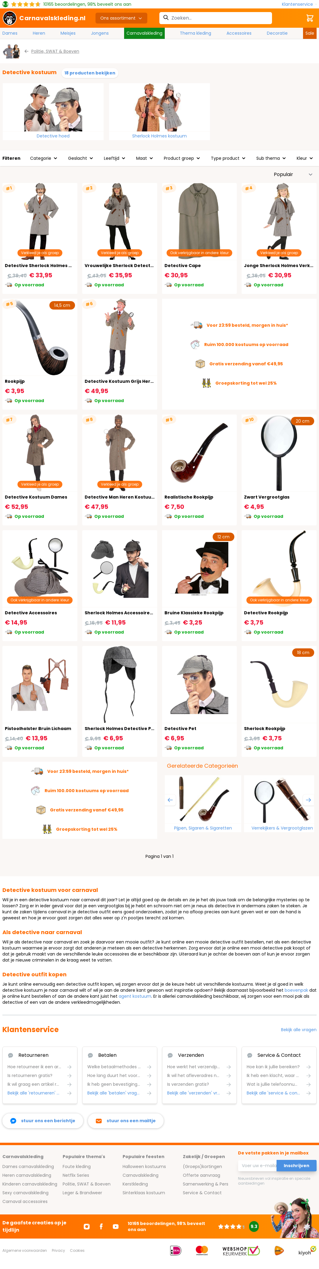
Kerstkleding (135, 1184)
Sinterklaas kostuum (144, 1193)
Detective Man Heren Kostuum (120, 497)
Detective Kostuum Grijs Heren (120, 381)
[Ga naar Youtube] (116, 1226)
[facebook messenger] (42, 1120)
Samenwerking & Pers (205, 1184)
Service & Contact (202, 1193)
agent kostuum (135, 996)
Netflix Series (76, 1175)
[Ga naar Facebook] (101, 1226)
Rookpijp (15, 381)
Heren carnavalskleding (26, 1175)
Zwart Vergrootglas (266, 497)
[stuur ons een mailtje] (126, 1120)
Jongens (100, 33)
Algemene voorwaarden (24, 1250)
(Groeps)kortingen (202, 1167)
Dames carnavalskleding (28, 1167)
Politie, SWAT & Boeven (87, 1184)
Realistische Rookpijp (188, 497)
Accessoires (239, 33)
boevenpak (296, 990)
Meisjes (68, 33)
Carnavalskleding (144, 33)
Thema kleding (195, 33)
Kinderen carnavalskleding (29, 1184)
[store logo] (44, 18)
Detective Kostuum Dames (36, 497)
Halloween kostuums (144, 1167)
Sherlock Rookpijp (264, 729)
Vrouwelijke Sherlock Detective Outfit (128, 266)
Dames (9, 33)
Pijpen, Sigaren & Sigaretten (203, 828)
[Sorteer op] (293, 174)
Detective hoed (53, 136)
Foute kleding (77, 1167)
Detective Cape (182, 266)
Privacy (58, 1250)
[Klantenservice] (299, 4)
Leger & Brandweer (82, 1193)
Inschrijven (296, 1166)
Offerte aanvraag (201, 1175)
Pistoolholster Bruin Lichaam (38, 729)
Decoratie (277, 33)
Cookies (77, 1250)
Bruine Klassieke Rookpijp (194, 613)
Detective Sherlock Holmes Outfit (44, 266)
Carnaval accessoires (25, 1201)
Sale (309, 33)
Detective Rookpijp (266, 613)
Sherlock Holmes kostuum (159, 136)
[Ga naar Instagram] (87, 1226)
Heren (39, 33)
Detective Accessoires (31, 613)
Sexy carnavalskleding (25, 1193)
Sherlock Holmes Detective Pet (120, 729)
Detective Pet (180, 729)
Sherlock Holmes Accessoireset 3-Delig (130, 613)
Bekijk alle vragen (299, 1030)
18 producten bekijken (89, 73)
